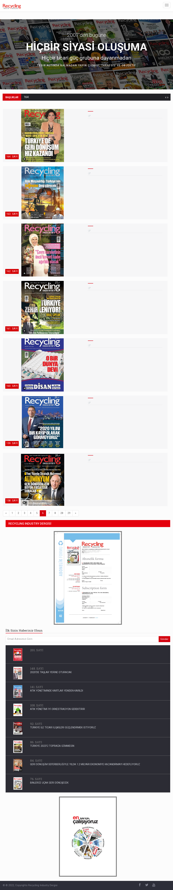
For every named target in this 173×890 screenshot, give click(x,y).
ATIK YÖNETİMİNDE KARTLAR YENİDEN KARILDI (56, 690)
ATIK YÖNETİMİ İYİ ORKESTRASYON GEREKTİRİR (57, 709)
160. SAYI (12, 386)
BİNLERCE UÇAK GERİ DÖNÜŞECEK (49, 782)
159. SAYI (12, 443)
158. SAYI (12, 500)
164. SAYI (12, 156)
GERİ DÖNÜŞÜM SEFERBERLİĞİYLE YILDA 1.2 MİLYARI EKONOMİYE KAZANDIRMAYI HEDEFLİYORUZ (85, 764)
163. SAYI (12, 214)
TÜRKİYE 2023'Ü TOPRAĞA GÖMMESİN (52, 745)
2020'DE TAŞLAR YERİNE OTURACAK (51, 672)
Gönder (164, 639)
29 (69, 513)
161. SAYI (12, 328)
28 (61, 513)
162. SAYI (12, 271)
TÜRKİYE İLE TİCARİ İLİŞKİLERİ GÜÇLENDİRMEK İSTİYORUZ (63, 727)
